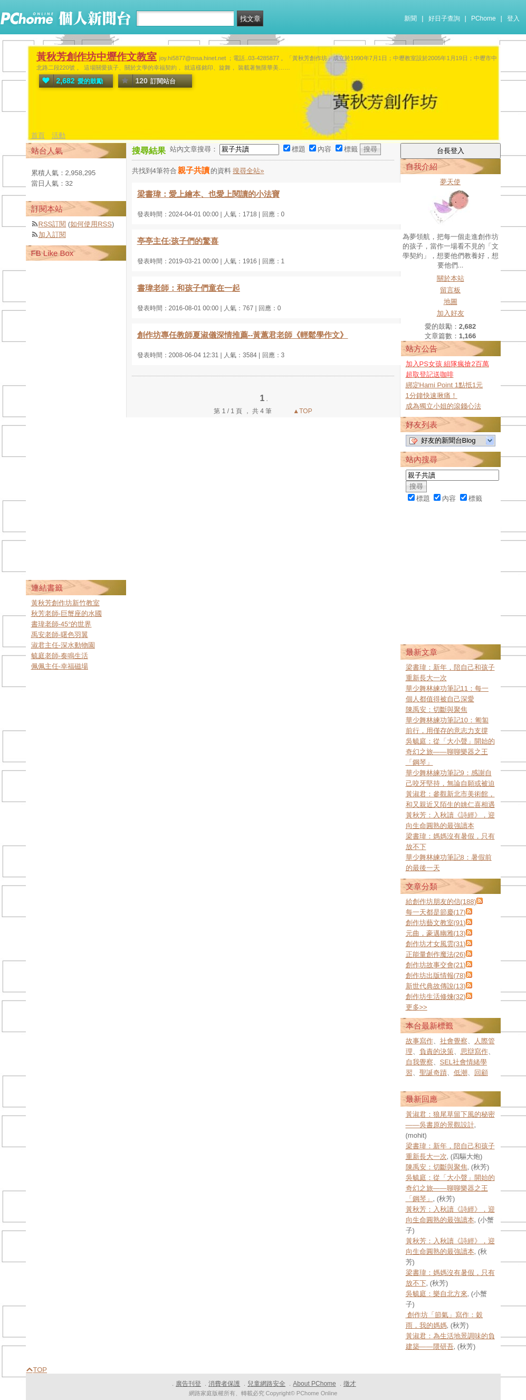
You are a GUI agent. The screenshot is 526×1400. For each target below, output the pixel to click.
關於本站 (450, 278)
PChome (483, 18)
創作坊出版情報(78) (436, 975)
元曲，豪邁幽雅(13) (436, 933)
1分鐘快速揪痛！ (431, 395)
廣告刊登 (188, 1383)
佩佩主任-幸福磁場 (59, 666)
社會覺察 (453, 1041)
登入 (513, 18)
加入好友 (450, 313)
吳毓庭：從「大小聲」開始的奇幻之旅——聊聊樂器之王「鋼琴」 (450, 751)
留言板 (450, 290)
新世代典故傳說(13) (436, 986)
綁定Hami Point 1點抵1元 (444, 385)
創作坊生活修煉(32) (436, 997)
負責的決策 (436, 1051)
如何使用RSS (91, 224)
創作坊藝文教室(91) (436, 923)
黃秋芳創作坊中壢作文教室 (96, 56)
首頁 (38, 135)
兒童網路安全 (266, 1383)
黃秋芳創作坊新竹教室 (65, 603)
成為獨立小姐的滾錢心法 (443, 406)
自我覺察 (419, 1062)
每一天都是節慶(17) (436, 912)
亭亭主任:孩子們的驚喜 (178, 240)
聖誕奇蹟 (433, 1073)
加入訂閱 (52, 235)
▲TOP (301, 411)
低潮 (460, 1073)
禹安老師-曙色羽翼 (59, 635)
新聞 (410, 18)
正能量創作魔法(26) (436, 954)
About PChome (314, 1383)
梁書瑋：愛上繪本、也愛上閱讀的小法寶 (208, 193)
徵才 (349, 1383)
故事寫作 (419, 1041)
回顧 (481, 1073)
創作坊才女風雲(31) (436, 944)
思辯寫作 (474, 1051)
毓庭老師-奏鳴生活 (59, 656)
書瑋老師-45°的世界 (61, 624)
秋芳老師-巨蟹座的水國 (66, 613)
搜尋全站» (248, 171)
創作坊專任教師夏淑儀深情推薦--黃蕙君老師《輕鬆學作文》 (242, 334)
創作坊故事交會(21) (436, 965)
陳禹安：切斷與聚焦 (436, 709)
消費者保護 (224, 1383)
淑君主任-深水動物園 (63, 645)
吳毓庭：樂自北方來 (436, 1294)
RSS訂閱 (52, 224)
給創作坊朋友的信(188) (441, 902)
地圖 (450, 302)
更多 (416, 1007)
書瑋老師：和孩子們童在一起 (188, 287)
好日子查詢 (444, 18)
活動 (58, 135)
